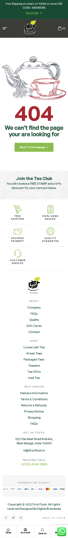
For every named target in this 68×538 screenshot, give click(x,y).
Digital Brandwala (49, 508)
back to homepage (34, 147)
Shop (8, 532)
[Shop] (8, 529)
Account (25, 532)
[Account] (25, 529)
